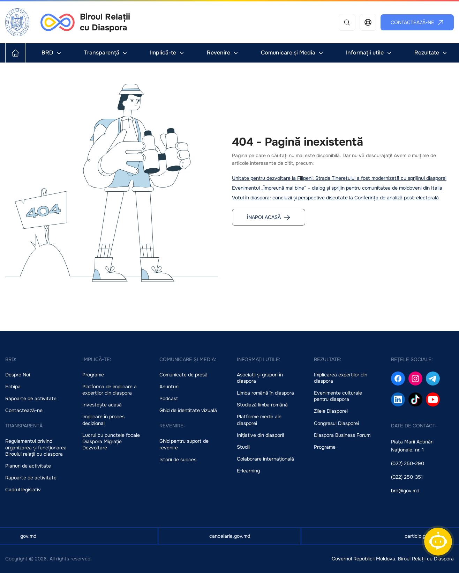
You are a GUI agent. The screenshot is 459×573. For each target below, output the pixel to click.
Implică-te (167, 52)
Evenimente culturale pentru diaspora (338, 396)
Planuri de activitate (28, 466)
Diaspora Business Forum (342, 435)
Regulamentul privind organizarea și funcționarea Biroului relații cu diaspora (36, 447)
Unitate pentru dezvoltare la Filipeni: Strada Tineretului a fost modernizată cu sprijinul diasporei (339, 178)
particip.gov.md (422, 536)
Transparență (106, 52)
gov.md (28, 536)
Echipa (13, 386)
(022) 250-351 (407, 477)
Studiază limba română (262, 405)
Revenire (223, 52)
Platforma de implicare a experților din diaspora (109, 389)
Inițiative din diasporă (261, 435)
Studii (243, 447)
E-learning (248, 471)
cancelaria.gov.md (229, 536)
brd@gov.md (405, 490)
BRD (52, 52)
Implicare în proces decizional (103, 419)
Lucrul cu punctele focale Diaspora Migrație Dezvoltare (111, 441)
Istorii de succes (177, 459)
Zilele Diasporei (331, 411)
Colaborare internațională (265, 459)
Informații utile (369, 52)
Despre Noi (17, 375)
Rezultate (431, 52)
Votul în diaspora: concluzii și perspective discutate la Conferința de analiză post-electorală (335, 197)
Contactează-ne (417, 22)
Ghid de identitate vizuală (188, 410)
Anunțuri (169, 386)
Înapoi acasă (269, 217)
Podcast (168, 398)
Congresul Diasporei (336, 423)
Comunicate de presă (183, 375)
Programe (93, 375)
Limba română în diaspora (265, 393)
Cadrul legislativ (23, 489)
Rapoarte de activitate (31, 398)
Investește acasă (102, 405)
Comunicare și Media (292, 52)
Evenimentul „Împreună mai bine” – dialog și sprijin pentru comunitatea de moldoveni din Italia (337, 188)
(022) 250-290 (407, 463)
